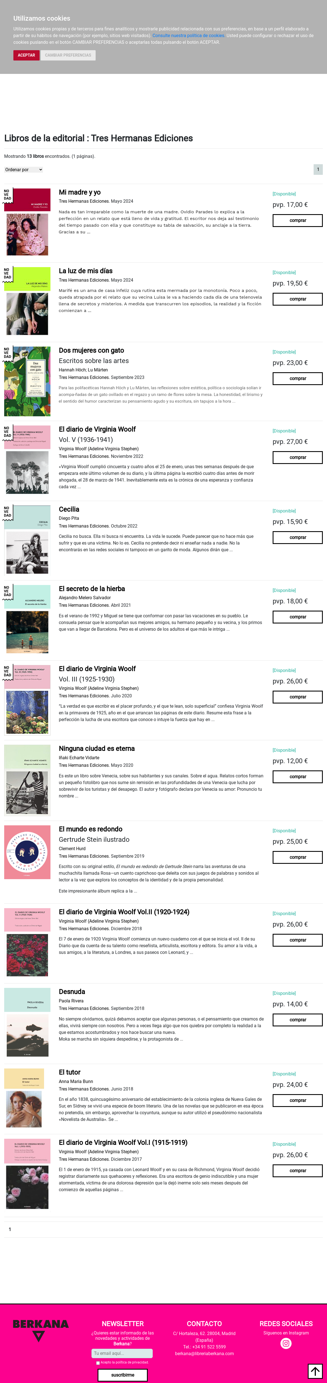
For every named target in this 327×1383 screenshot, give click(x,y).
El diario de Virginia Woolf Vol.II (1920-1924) (124, 912)
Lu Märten (98, 370)
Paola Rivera (71, 1001)
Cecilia (69, 509)
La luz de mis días (85, 271)
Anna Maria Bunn (76, 1081)
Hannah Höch (72, 370)
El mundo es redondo (90, 829)
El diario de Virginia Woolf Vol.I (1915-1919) (123, 1143)
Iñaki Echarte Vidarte (79, 757)
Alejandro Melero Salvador (85, 597)
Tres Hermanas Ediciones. (84, 201)
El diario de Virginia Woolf (97, 429)
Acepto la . (125, 1362)
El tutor (69, 1072)
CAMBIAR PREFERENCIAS (68, 55)
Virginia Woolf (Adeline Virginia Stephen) (99, 448)
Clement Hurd (72, 848)
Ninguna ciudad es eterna (97, 749)
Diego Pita (69, 518)
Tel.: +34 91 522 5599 (204, 1347)
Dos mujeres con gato (91, 350)
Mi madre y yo (80, 192)
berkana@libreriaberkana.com (204, 1353)
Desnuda (72, 992)
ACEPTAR (26, 55)
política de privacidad (132, 1362)
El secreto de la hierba (92, 589)
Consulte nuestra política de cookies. (189, 35)
